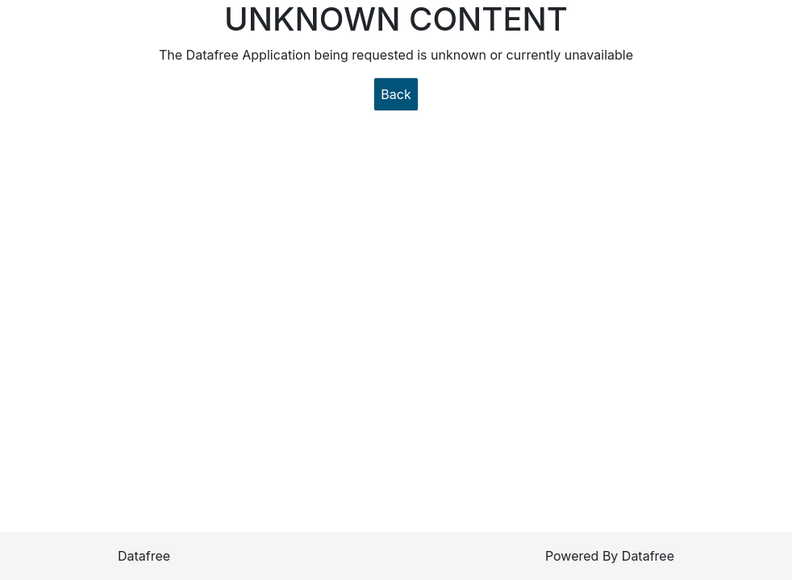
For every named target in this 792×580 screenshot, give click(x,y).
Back (396, 94)
